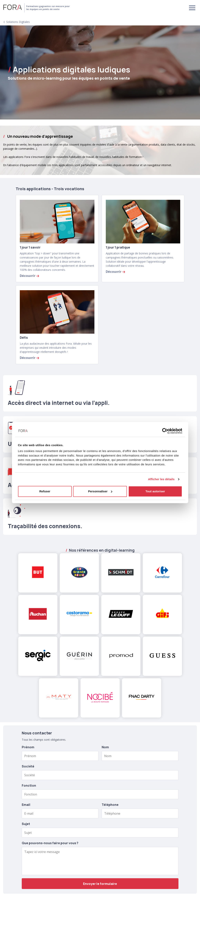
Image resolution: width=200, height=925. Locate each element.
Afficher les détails (161, 479)
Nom (105, 747)
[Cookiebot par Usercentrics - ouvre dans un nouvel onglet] (165, 431)
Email (26, 805)
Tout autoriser (155, 491)
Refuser (44, 491)
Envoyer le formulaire (100, 884)
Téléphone (110, 805)
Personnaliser (100, 491)
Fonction (29, 785)
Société (28, 766)
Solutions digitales (18, 22)
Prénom (28, 747)
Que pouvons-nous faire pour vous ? (50, 843)
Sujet (26, 824)
